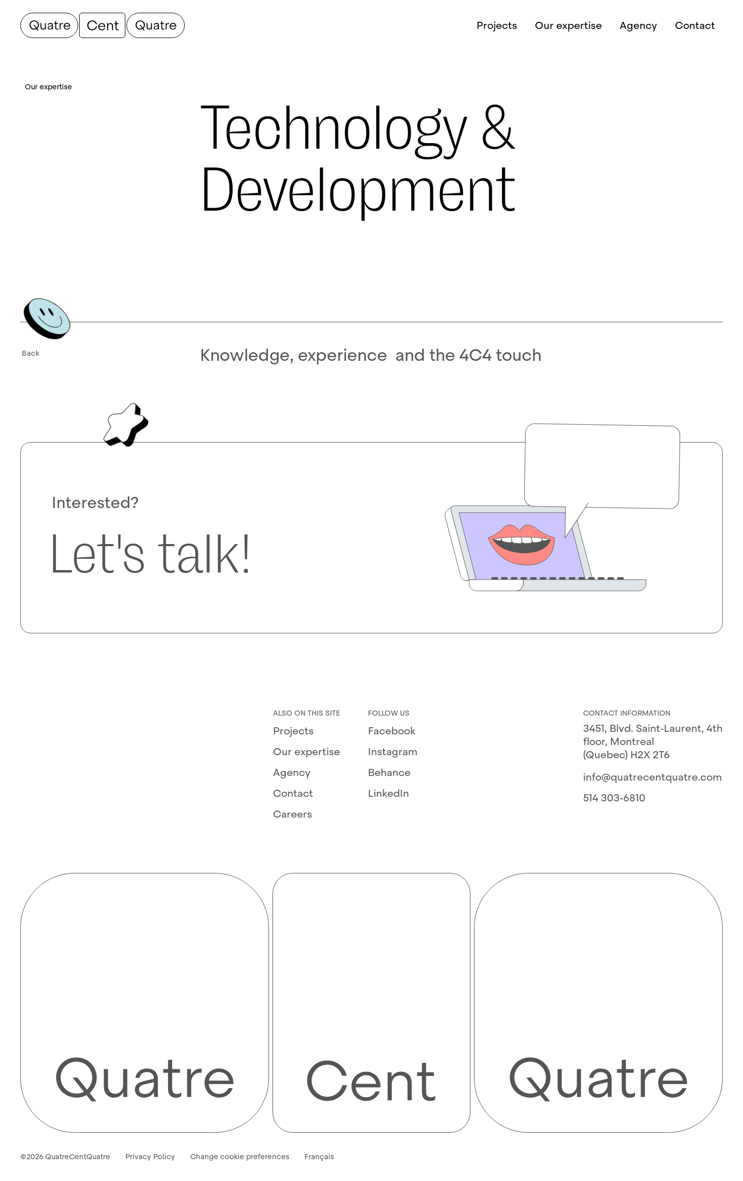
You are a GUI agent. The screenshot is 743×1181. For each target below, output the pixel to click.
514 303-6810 (614, 798)
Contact (293, 793)
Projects (293, 730)
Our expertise (306, 751)
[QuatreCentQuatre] (102, 25)
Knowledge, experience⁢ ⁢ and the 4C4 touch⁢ (371, 355)
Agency (292, 772)
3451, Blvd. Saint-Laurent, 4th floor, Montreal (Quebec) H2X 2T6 (653, 741)
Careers (292, 814)
